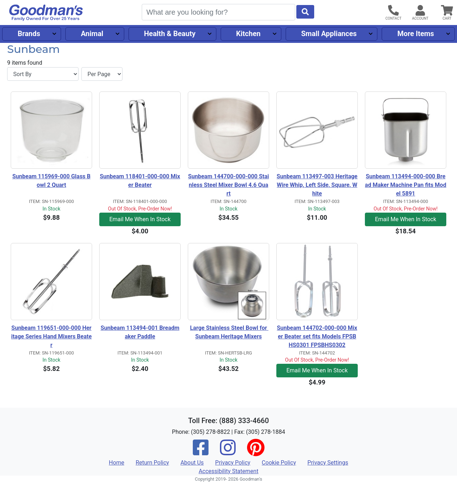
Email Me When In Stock (140, 219)
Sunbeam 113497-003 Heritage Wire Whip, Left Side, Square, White (317, 185)
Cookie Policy (279, 462)
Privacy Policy (233, 462)
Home (116, 462)
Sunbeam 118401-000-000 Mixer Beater (140, 180)
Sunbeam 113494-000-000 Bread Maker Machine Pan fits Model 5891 (405, 185)
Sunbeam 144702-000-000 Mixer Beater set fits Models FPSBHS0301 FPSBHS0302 (317, 336)
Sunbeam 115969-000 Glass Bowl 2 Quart (51, 180)
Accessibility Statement (228, 471)
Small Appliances (329, 33)
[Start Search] (305, 12)
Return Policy (152, 462)
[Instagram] (228, 452)
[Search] (218, 12)
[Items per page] (101, 74)
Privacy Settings (327, 462)
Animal (92, 33)
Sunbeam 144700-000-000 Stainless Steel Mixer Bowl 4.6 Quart (228, 185)
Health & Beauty (169, 33)
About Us (192, 462)
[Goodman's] (46, 12)
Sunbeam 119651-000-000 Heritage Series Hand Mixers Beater (51, 336)
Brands (28, 33)
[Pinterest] (255, 452)
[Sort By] (43, 74)
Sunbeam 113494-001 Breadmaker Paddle (140, 332)
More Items (415, 33)
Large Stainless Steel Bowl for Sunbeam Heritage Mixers (229, 332)
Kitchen (248, 33)
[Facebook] (201, 452)
